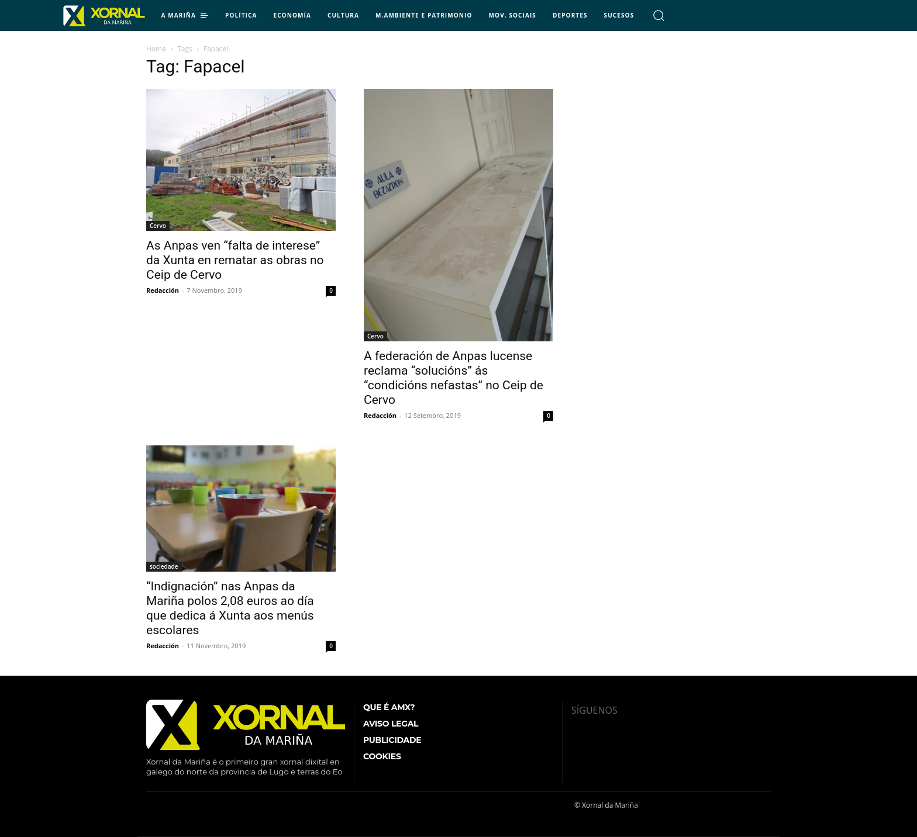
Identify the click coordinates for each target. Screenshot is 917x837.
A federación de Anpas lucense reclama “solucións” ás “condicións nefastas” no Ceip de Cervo (453, 378)
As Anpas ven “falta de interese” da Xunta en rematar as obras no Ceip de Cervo (235, 260)
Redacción (162, 290)
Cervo (158, 226)
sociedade (164, 566)
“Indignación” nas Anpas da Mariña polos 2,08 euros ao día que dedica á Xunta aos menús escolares (230, 608)
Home (156, 49)
